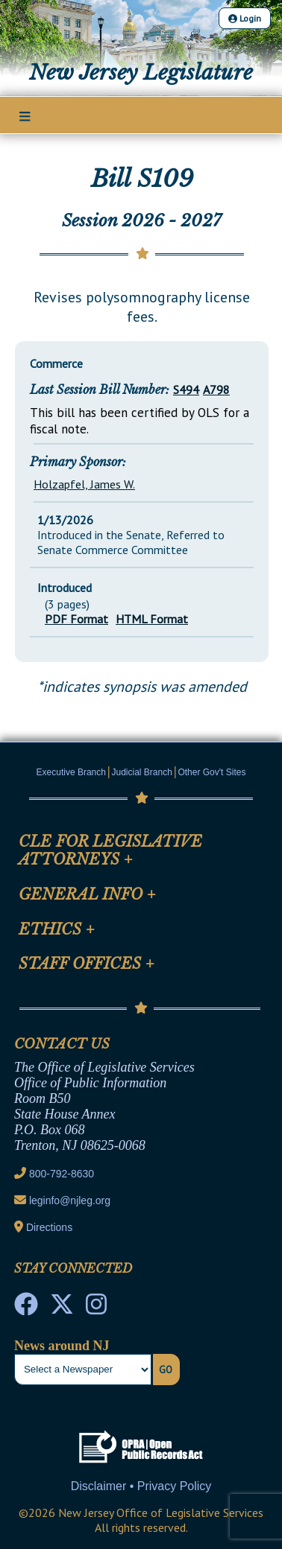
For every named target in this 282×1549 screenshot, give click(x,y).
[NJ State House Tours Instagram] (96, 1308)
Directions (49, 1227)
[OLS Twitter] (62, 1308)
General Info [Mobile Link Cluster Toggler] (87, 894)
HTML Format (152, 618)
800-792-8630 (61, 1174)
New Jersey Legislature (141, 73)
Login (244, 18)
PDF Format (76, 618)
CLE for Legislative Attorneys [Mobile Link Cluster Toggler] (110, 850)
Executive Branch (71, 772)
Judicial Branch (142, 772)
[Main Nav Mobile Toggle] (25, 116)
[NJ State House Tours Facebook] (26, 1308)
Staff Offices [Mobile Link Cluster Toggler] (86, 964)
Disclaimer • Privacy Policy (141, 1486)
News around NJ (62, 1345)
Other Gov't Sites (211, 772)
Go (165, 1369)
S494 (186, 389)
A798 (216, 389)
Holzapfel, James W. (84, 484)
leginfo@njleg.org (69, 1200)
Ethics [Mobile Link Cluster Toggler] (57, 929)
